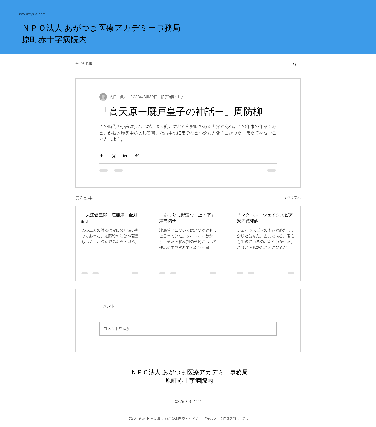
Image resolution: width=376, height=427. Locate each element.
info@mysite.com (32, 14)
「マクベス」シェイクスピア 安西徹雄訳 (266, 217)
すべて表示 (292, 197)
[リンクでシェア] (137, 155)
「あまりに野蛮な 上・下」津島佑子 (187, 217)
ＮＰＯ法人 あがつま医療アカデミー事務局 (101, 28)
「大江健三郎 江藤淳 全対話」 (109, 217)
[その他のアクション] (274, 97)
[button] (294, 64)
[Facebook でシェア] (101, 155)
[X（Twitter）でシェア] (113, 155)
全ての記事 (83, 63)
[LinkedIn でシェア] (125, 155)
